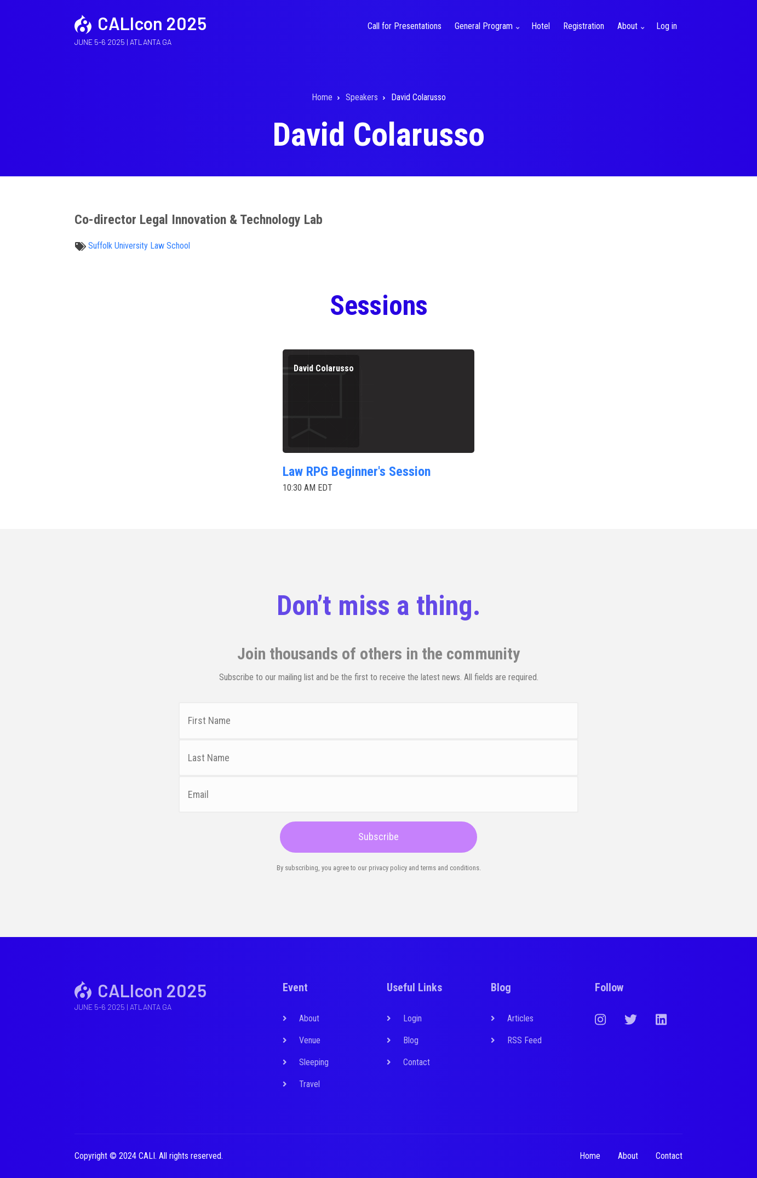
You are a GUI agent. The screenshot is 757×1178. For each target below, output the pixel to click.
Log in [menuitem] (666, 26)
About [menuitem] (632, 32)
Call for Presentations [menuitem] (404, 26)
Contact (416, 1062)
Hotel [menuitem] (540, 26)
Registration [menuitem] (583, 26)
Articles (520, 1018)
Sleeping (314, 1062)
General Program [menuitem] (488, 32)
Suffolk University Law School (139, 245)
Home (590, 1156)
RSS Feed (524, 1040)
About (309, 1018)
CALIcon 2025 (152, 23)
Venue (309, 1040)
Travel (309, 1084)
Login (412, 1018)
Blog (410, 1040)
